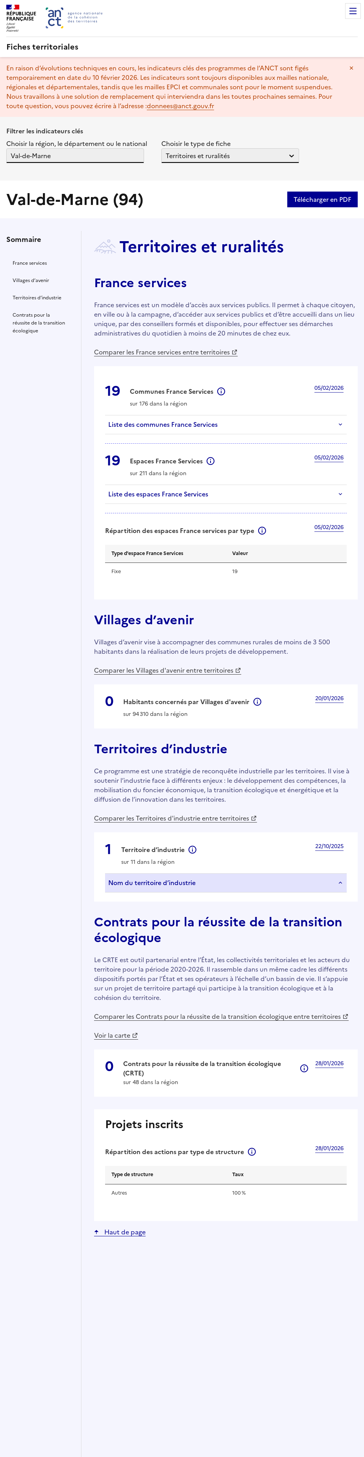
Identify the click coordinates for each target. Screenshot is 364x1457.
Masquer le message (351, 68)
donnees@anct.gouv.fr (180, 106)
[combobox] (11, 155)
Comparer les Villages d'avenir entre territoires (163, 670)
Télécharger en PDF (322, 199)
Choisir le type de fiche (199, 143)
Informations (221, 391)
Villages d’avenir (31, 280)
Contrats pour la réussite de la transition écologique (39, 323)
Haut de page (124, 1232)
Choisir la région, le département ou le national (76, 143)
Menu (353, 11)
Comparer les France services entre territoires (162, 352)
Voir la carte (112, 1035)
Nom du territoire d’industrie (152, 882)
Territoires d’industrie (37, 297)
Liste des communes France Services (163, 424)
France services (30, 263)
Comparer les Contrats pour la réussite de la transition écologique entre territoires (217, 1016)
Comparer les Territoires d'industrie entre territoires (171, 818)
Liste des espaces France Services (158, 494)
